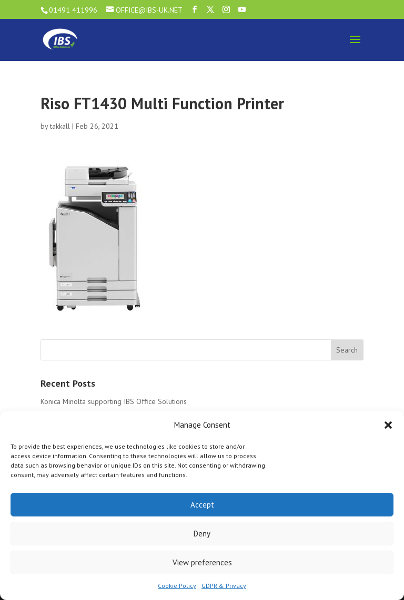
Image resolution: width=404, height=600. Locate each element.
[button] (388, 425)
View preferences (202, 562)
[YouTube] (242, 10)
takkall (60, 126)
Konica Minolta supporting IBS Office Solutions (114, 401)
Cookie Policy (177, 585)
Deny (202, 534)
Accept (202, 505)
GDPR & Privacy (223, 585)
